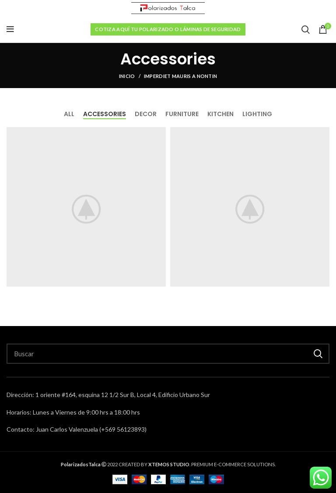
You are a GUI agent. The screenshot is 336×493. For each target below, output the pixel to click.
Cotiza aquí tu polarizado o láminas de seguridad (168, 29)
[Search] (168, 354)
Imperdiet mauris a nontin (180, 76)
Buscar (318, 354)
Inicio (127, 76)
